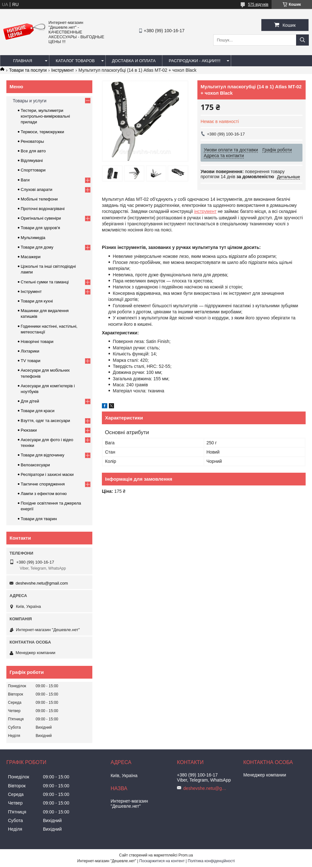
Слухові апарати (36, 189)
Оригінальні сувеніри (41, 218)
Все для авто (33, 151)
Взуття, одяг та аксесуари (45, 420)
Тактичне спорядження (43, 484)
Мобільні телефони (39, 199)
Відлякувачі (32, 160)
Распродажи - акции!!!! (195, 60)
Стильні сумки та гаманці (45, 282)
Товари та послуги (27, 70)
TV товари (30, 360)
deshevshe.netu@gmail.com (42, 583)
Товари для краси (37, 410)
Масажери (30, 256)
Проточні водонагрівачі (43, 208)
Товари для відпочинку (42, 455)
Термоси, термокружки (42, 131)
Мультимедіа (33, 237)
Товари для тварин (39, 518)
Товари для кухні (37, 301)
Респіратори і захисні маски (47, 474)
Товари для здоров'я (40, 227)
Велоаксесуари (35, 465)
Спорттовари (33, 170)
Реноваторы (32, 141)
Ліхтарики (30, 351)
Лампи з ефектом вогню (44, 493)
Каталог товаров (75, 60)
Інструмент (62, 70)
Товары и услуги (29, 100)
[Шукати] (302, 40)
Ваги (25, 180)
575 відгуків (258, 4)
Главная (22, 60)
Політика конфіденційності (211, 861)
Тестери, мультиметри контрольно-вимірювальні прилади (45, 116)
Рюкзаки (29, 430)
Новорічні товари (37, 341)
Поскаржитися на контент (162, 861)
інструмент (205, 211)
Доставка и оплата (134, 60)
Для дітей (30, 401)
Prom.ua (186, 855)
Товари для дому (37, 247)
